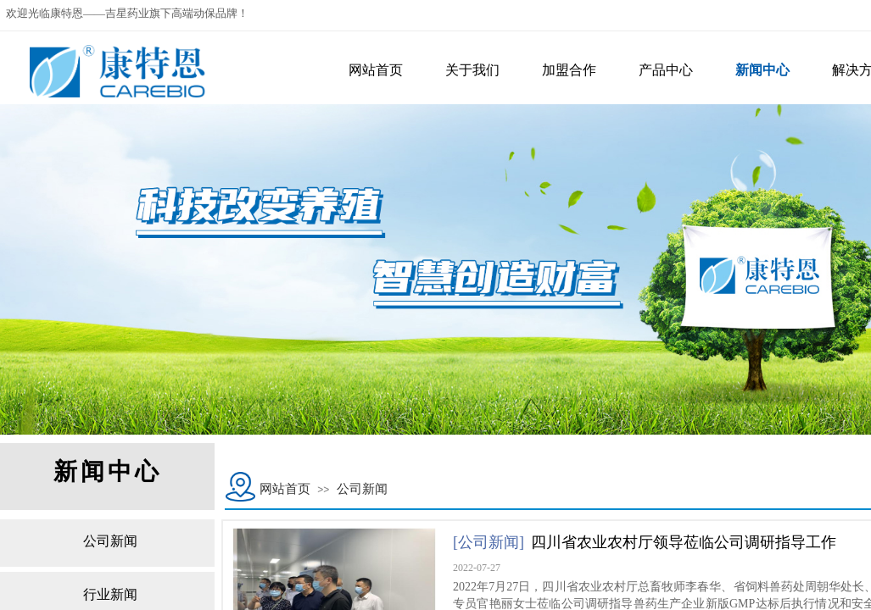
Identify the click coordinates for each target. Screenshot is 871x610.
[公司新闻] (488, 542)
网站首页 (285, 489)
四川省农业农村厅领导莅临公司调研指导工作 (683, 542)
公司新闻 (362, 489)
